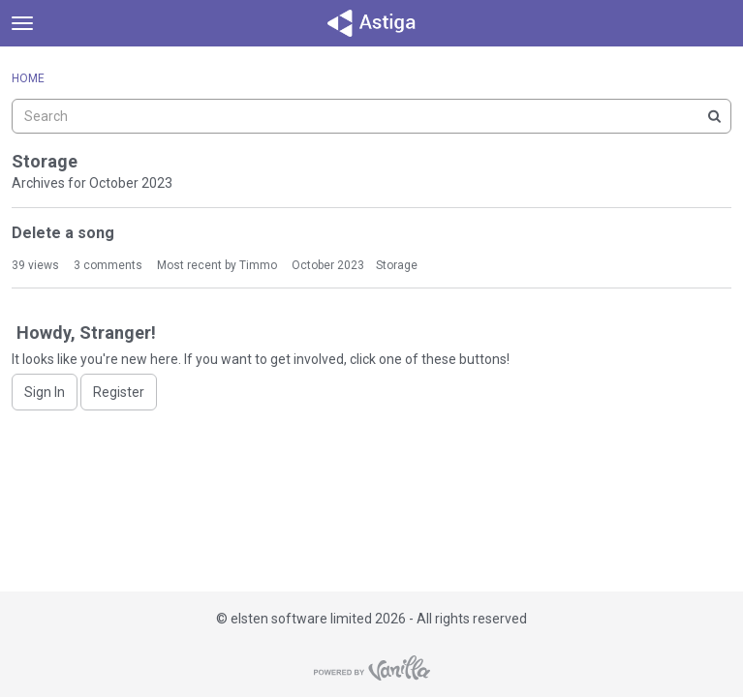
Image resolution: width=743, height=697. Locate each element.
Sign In (44, 392)
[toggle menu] (22, 23)
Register (118, 392)
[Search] (714, 116)
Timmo (258, 265)
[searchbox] (371, 116)
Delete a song (63, 233)
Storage (397, 265)
